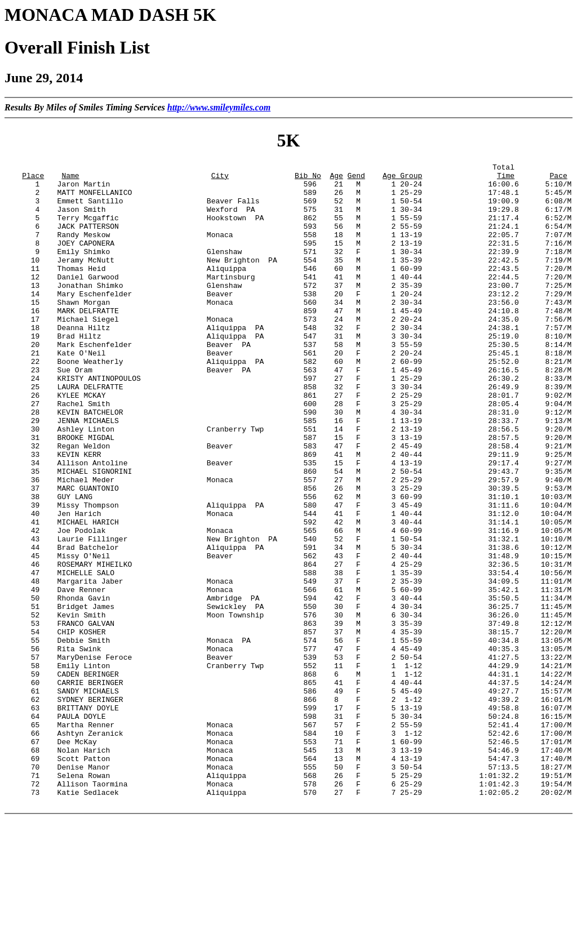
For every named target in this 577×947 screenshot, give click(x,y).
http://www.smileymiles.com (218, 107)
